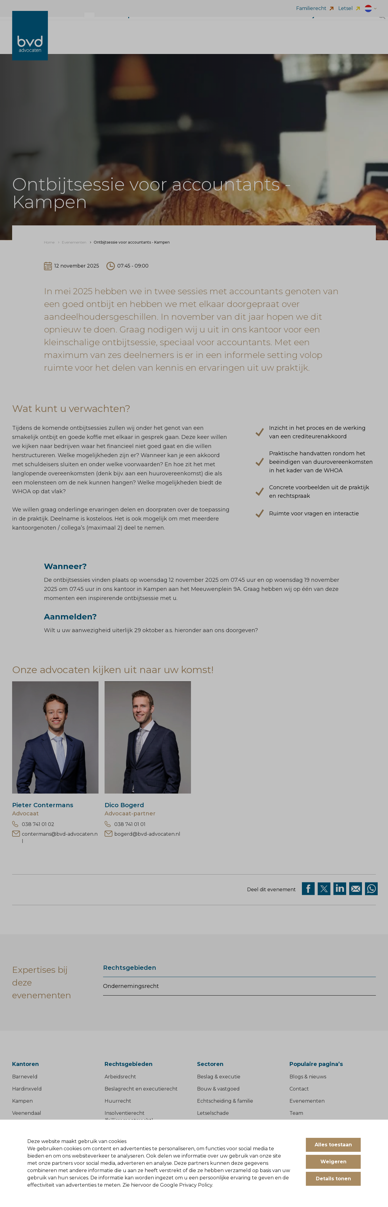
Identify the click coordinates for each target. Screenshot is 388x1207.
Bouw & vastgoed (218, 1089)
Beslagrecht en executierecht (141, 1089)
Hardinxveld (27, 1089)
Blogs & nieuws (307, 1077)
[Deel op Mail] (355, 888)
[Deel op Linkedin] (339, 888)
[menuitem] (49, 242)
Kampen (22, 1101)
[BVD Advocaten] (30, 41)
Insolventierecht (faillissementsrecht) (129, 1116)
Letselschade (213, 1113)
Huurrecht (118, 1101)
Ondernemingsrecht (131, 986)
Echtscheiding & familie (225, 1101)
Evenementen (307, 1101)
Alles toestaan (333, 1145)
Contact (299, 1089)
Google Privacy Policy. (186, 1185)
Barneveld (25, 1077)
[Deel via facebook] (308, 888)
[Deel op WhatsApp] (371, 888)
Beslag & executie (218, 1077)
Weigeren (333, 1162)
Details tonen (333, 1179)
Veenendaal (26, 1113)
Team (296, 1113)
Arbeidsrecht (120, 1077)
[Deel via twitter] (324, 888)
